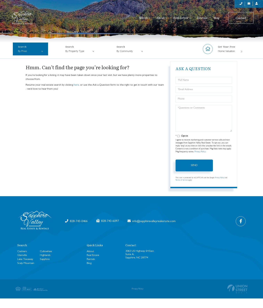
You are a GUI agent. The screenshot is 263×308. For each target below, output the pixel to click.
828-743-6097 (173, 230)
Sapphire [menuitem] (45, 269)
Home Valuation (226, 61)
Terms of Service (182, 190)
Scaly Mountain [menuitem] (25, 273)
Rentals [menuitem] (202, 19)
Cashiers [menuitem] (22, 261)
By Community (125, 61)
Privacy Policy (199, 161)
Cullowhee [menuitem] (46, 261)
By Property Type (74, 61)
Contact (241, 20)
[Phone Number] (236, 4)
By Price (22, 61)
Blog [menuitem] (216, 19)
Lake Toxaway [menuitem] (25, 269)
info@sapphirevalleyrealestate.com (125, 230)
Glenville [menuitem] (22, 265)
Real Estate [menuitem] (180, 20)
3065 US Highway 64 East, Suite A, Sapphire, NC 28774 (139, 264)
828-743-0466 (77, 230)
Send (194, 175)
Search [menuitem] (143, 20)
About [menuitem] (160, 20)
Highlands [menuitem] (45, 265)
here (76, 94)
